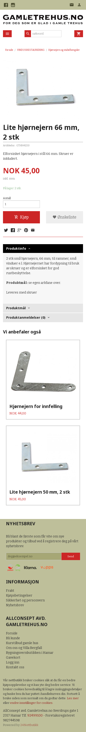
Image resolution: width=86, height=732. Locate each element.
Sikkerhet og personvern (25, 600)
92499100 (35, 715)
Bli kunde (13, 638)
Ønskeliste (64, 217)
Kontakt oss (15, 667)
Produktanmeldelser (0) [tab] (25, 317)
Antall (7, 198)
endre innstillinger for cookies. (31, 703)
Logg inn (12, 662)
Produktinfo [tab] (16, 248)
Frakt (10, 591)
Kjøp (21, 217)
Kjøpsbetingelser (19, 595)
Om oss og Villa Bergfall (24, 648)
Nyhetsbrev (15, 605)
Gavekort (13, 658)
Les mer (73, 698)
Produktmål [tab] (16, 308)
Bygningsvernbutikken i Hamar (29, 653)
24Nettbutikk (29, 725)
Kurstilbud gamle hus (22, 643)
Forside (9, 49)
